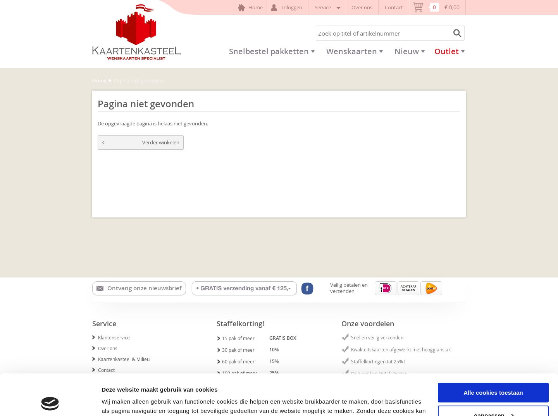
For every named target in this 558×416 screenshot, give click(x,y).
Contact (394, 7)
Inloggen (287, 7)
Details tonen (120, 400)
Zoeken (456, 33)
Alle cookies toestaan (493, 351)
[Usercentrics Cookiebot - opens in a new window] (50, 401)
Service (327, 7)
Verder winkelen (140, 142)
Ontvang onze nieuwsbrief (138, 288)
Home (250, 8)
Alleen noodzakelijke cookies (493, 397)
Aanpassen (494, 374)
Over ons (361, 7)
